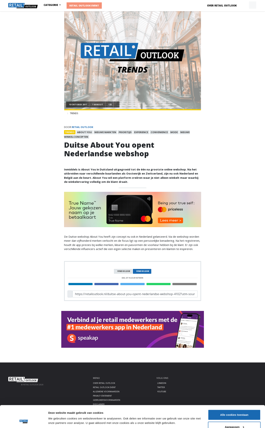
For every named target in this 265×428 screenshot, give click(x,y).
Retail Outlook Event (84, 5)
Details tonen (57, 412)
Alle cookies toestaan (234, 394)
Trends (74, 113)
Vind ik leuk (123, 271)
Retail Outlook (82, 127)
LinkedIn (161, 383)
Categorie (51, 5)
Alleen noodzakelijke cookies (234, 418)
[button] (244, 5)
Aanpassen (234, 406)
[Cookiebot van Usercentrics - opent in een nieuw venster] (24, 421)
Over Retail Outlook (222, 5)
